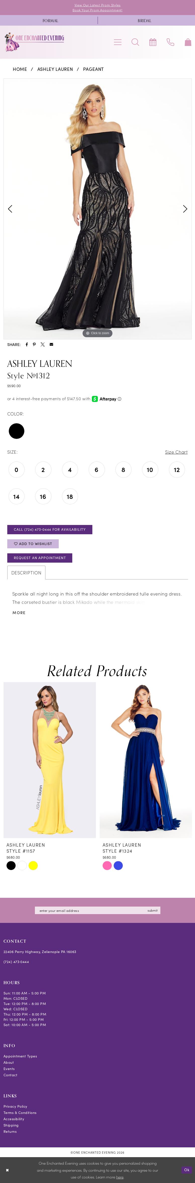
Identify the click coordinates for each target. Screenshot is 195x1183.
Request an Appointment (40, 557)
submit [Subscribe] (153, 910)
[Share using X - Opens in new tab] (43, 344)
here (119, 1177)
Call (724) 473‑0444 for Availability (50, 529)
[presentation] (50, 760)
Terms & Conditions (20, 1112)
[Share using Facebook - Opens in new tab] (27, 344)
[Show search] (135, 42)
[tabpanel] (97, 209)
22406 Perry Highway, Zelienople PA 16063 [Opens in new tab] (40, 951)
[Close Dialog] (7, 1170)
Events (9, 1068)
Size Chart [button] (176, 452)
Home (20, 69)
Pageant (93, 69)
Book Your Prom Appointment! (97, 10)
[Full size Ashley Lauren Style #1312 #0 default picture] (97, 209)
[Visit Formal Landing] (51, 20)
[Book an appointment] (153, 42)
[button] (117, 42)
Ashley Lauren (55, 69)
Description (26, 572)
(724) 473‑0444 (16, 961)
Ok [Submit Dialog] (186, 1169)
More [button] (19, 612)
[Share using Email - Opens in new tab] (51, 344)
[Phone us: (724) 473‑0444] (170, 42)
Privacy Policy (15, 1106)
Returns (10, 1131)
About (9, 1062)
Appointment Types (20, 1056)
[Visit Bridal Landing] (145, 20)
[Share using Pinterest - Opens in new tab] (34, 344)
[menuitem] (51, 20)
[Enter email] (97, 910)
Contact (11, 1075)
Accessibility (14, 1118)
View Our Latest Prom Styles (98, 5)
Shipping (11, 1125)
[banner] (35, 42)
